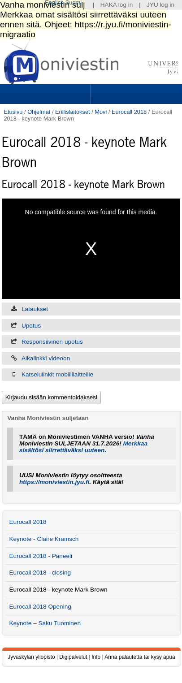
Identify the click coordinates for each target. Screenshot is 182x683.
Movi (101, 111)
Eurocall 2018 (129, 111)
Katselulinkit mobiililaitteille (57, 374)
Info (95, 657)
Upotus (31, 325)
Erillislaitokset (72, 111)
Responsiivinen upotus (52, 341)
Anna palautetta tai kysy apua (139, 657)
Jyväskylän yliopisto (31, 657)
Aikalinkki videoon (46, 358)
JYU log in (160, 4)
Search (135, 94)
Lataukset (35, 309)
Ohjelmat (38, 111)
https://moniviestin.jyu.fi (54, 482)
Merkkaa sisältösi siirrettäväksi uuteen (83, 447)
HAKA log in (116, 4)
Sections (46, 94)
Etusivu (13, 111)
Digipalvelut (73, 657)
